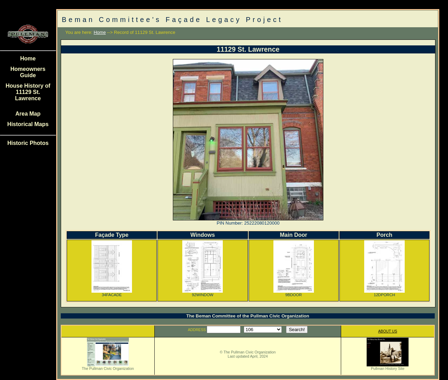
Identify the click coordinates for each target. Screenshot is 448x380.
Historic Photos (28, 143)
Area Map (28, 114)
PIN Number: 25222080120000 (248, 223)
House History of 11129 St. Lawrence (28, 92)
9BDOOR (293, 293)
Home (28, 58)
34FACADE (111, 293)
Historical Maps (28, 124)
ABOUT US (387, 331)
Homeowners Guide (27, 72)
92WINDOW (202, 293)
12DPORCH (384, 293)
